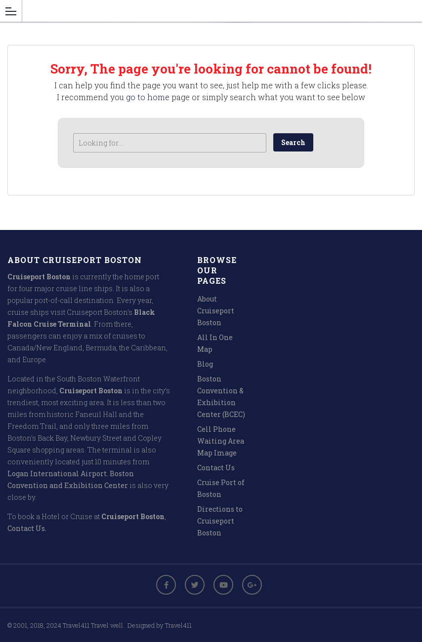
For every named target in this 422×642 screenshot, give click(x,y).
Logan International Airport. (57, 473)
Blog (205, 364)
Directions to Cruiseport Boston (220, 520)
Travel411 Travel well (93, 625)
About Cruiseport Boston (215, 310)
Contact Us (216, 467)
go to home (147, 97)
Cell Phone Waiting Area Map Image (220, 440)
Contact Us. (26, 528)
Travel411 (178, 625)
